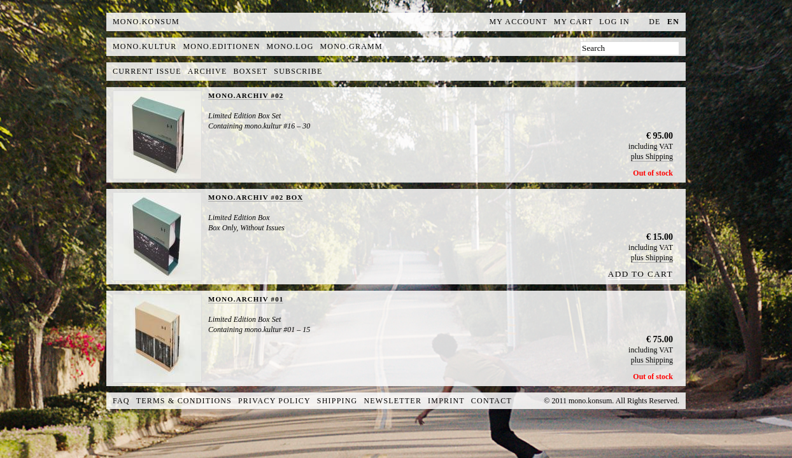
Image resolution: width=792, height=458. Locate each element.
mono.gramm (351, 46)
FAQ (121, 400)
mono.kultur (144, 46)
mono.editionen (221, 46)
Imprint (446, 400)
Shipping (337, 400)
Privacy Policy (274, 400)
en (673, 21)
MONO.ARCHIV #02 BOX (255, 197)
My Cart (573, 21)
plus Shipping (652, 156)
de (654, 21)
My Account (519, 21)
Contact (491, 400)
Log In (614, 21)
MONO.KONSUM (146, 21)
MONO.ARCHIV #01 (245, 299)
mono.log (290, 46)
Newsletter (392, 400)
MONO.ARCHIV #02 (245, 95)
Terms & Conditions (184, 400)
